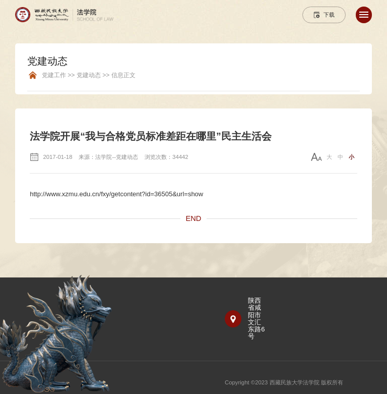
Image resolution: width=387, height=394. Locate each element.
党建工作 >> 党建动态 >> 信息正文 (89, 75)
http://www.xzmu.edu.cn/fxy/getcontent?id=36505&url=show (116, 194)
